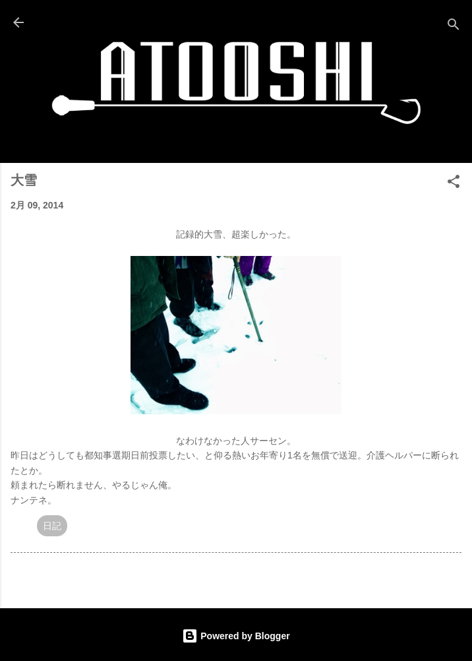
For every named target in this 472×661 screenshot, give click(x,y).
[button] (453, 183)
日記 (52, 525)
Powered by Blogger (235, 636)
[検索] (453, 27)
